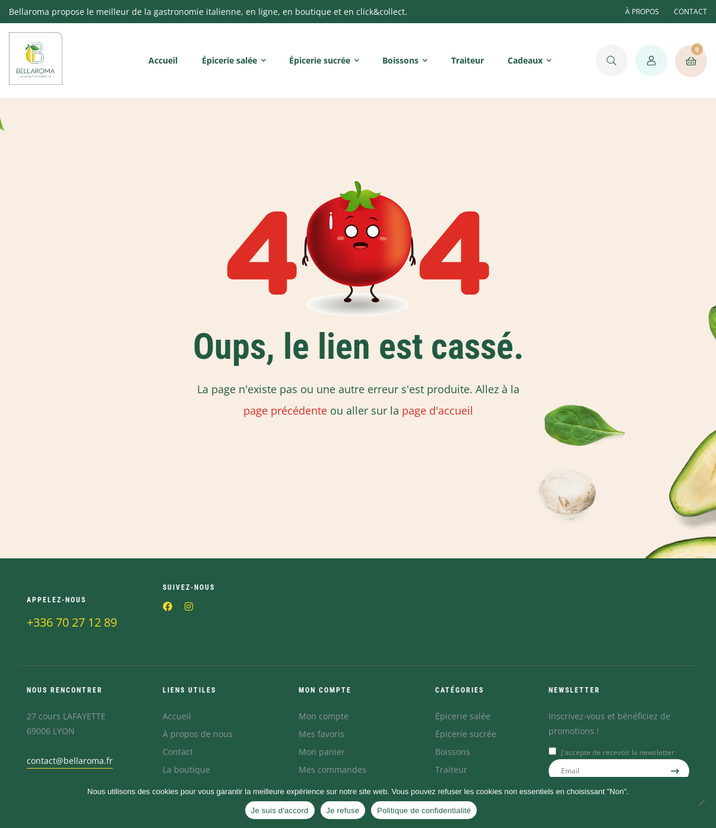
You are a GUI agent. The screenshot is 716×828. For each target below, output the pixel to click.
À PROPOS (642, 12)
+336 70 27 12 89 (72, 622)
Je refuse (343, 810)
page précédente (285, 410)
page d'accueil (437, 410)
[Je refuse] (701, 802)
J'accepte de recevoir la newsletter (617, 752)
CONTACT (690, 12)
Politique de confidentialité (424, 810)
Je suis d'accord (280, 810)
